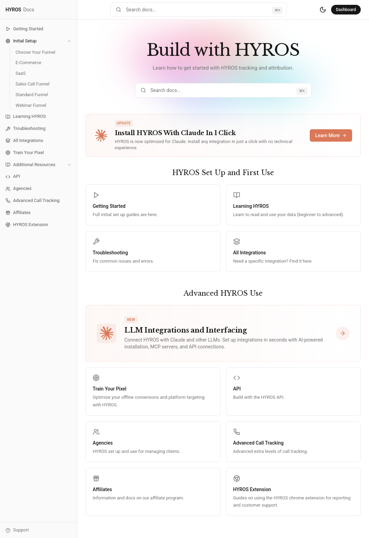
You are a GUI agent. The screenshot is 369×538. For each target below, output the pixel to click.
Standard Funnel (32, 94)
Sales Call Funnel (32, 84)
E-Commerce (28, 62)
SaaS (21, 73)
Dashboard (346, 9)
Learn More (331, 135)
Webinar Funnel (31, 105)
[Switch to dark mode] (322, 9)
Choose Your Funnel (35, 52)
